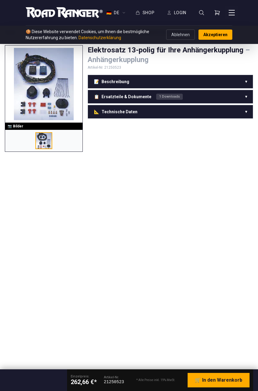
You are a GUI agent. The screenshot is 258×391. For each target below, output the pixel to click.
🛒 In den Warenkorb (218, 380)
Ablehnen (180, 34)
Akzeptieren (215, 34)
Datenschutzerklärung (100, 37)
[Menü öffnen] (231, 12)
